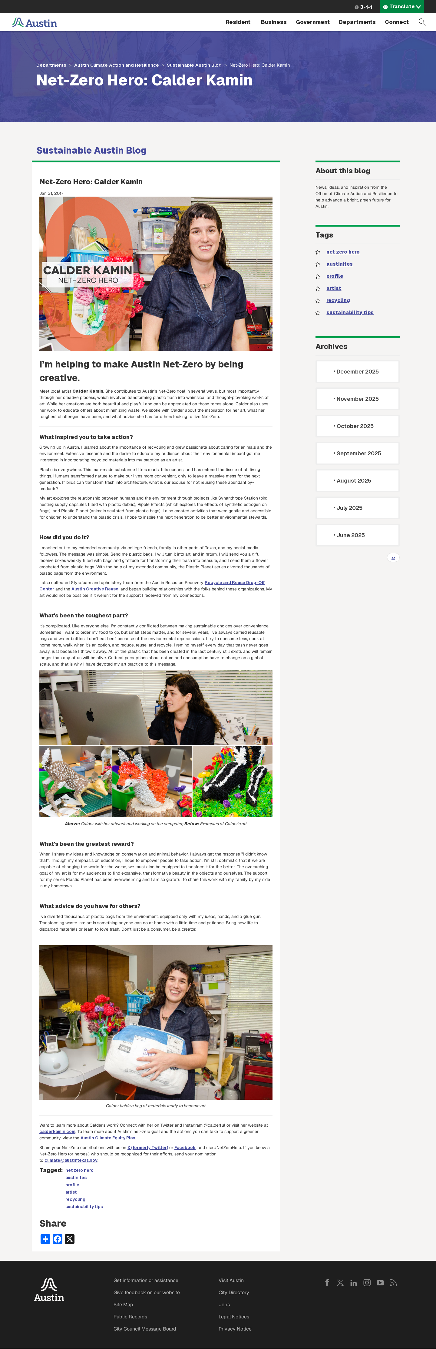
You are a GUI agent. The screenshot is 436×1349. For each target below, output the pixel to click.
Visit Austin (231, 1280)
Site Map (123, 1304)
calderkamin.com (57, 1131)
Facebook (185, 1147)
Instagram (367, 1282)
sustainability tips (84, 1206)
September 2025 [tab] (356, 453)
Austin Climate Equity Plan (108, 1138)
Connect (397, 21)
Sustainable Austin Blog (194, 65)
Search (422, 22)
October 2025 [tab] (353, 426)
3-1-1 (366, 7)
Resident (238, 21)
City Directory (234, 1292)
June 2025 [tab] (348, 535)
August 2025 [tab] (351, 480)
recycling (75, 1199)
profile (72, 1185)
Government (313, 21)
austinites (76, 1177)
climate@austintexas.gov (71, 1160)
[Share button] (45, 1239)
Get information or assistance (146, 1280)
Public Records (130, 1317)
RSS (393, 1282)
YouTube (380, 1282)
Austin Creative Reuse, (95, 589)
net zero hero (79, 1170)
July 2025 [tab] (347, 507)
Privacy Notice (235, 1329)
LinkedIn (353, 1282)
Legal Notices (234, 1317)
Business (274, 21)
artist (71, 1192)
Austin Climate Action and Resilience (116, 65)
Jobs (224, 1304)
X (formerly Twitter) (147, 1147)
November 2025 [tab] (355, 398)
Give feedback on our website (147, 1292)
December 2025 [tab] (355, 371)
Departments (357, 21)
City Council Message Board (145, 1329)
